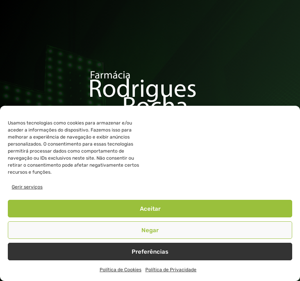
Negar (150, 230)
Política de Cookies (120, 269)
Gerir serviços (27, 187)
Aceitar (150, 208)
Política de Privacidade (170, 269)
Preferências (150, 251)
